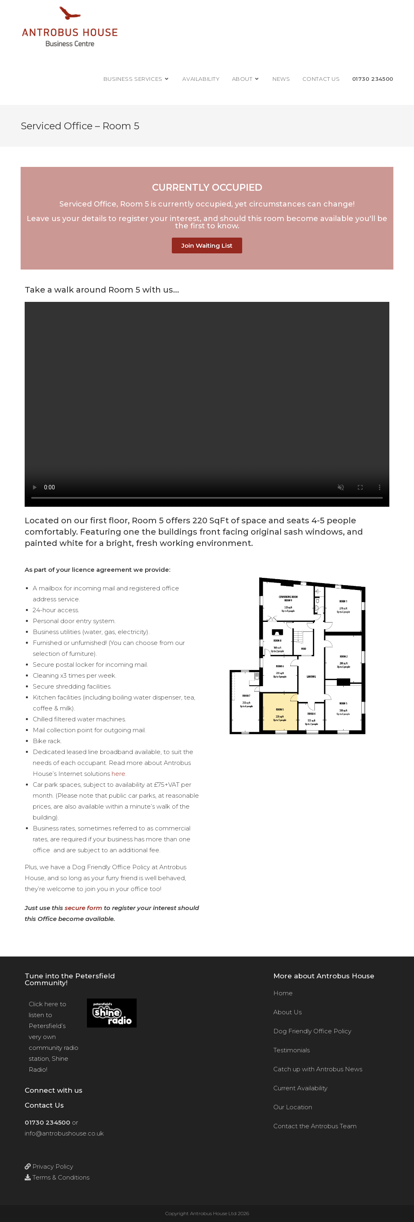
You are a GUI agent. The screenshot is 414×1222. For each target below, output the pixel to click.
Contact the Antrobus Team (315, 1126)
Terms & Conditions (57, 1177)
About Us (287, 1012)
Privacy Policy (49, 1166)
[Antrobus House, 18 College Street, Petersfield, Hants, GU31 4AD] (207, 1064)
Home (283, 993)
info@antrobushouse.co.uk (64, 1133)
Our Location (292, 1107)
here (118, 773)
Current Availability (300, 1088)
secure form (83, 908)
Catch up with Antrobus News (317, 1069)
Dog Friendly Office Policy (312, 1031)
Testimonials (291, 1050)
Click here (43, 1004)
